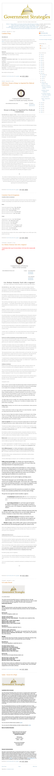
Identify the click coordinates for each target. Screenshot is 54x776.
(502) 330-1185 (32, 105)
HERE (3, 41)
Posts (41, 45)
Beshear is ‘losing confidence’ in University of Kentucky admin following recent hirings (22, 24)
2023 (41, 58)
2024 (41, 56)
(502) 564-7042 (32, 104)
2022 (41, 60)
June (43, 78)
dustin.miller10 (44, 33)
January (43, 82)
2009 (41, 112)
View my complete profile (45, 35)
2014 (41, 102)
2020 (41, 64)
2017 (41, 69)
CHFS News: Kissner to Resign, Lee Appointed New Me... (46, 87)
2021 (41, 62)
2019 (41, 65)
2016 (41, 71)
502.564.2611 (30, 272)
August (43, 76)
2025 (41, 54)
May (43, 80)
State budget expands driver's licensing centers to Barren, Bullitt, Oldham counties (24, 26)
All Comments (43, 48)
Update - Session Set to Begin (9, 674)
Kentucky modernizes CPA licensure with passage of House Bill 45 (23, 28)
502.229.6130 (30, 279)
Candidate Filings (6, 33)
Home (19, 766)
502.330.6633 (30, 273)
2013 (41, 104)
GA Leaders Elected (7, 582)
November (44, 74)
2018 (41, 67)
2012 (41, 106)
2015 (41, 73)
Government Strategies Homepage (45, 39)
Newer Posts (4, 766)
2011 (41, 108)
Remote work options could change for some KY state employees (23, 25)
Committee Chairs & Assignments (10, 195)
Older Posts (35, 766)
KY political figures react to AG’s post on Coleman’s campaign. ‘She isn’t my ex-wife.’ (22, 27)
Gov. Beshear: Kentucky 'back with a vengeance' (14, 244)
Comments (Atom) (10, 769)
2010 (41, 110)
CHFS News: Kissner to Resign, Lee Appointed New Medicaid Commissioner (18, 84)
